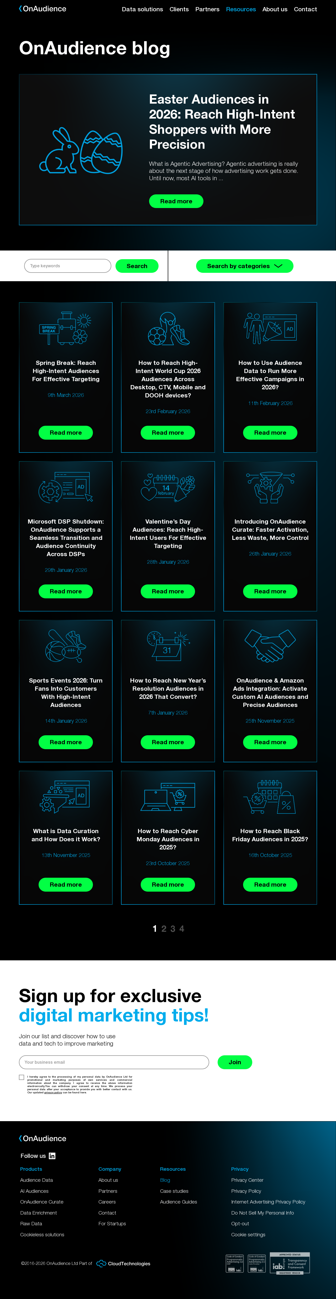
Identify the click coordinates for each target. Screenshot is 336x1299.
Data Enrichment (38, 1213)
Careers (107, 1202)
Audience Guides (178, 1202)
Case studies (174, 1191)
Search (137, 265)
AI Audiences (34, 1191)
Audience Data (36, 1180)
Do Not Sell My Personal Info (262, 1213)
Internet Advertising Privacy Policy (268, 1202)
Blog (165, 1180)
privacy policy (53, 1092)
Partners (207, 9)
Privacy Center (247, 1180)
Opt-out (240, 1223)
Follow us (37, 1155)
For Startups (112, 1223)
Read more (66, 432)
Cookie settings (248, 1234)
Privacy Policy (246, 1191)
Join (235, 1062)
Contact (305, 9)
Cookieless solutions (42, 1234)
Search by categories (244, 265)
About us (274, 9)
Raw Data (31, 1223)
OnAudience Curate (42, 1202)
